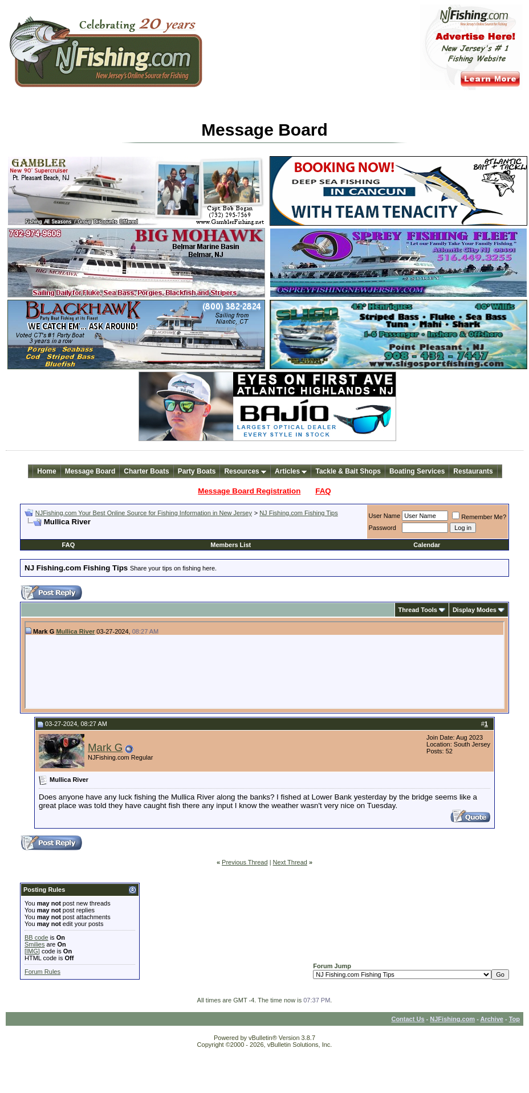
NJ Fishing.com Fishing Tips (298, 512)
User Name (385, 515)
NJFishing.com (452, 1018)
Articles (291, 471)
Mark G (105, 747)
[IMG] (32, 951)
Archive (492, 1018)
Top (514, 1018)
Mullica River (75, 631)
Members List (230, 544)
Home (46, 471)
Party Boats (197, 471)
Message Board (90, 471)
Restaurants (473, 471)
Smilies (34, 944)
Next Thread (290, 862)
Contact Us (407, 1018)
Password (382, 527)
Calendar (426, 544)
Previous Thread (245, 862)
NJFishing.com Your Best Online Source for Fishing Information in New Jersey (143, 512)
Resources (245, 471)
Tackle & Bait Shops (347, 471)
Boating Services (417, 471)
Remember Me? (479, 516)
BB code (36, 937)
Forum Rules (42, 971)
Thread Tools (417, 609)
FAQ (323, 491)
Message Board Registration (249, 491)
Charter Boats (146, 471)
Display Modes (475, 609)
